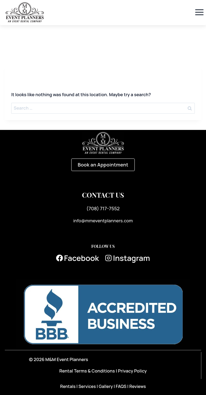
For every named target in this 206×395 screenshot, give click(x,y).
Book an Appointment (103, 164)
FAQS (121, 386)
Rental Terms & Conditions (87, 371)
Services (87, 386)
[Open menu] (199, 12)
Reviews (137, 386)
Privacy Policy (132, 371)
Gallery (106, 386)
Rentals (68, 386)
